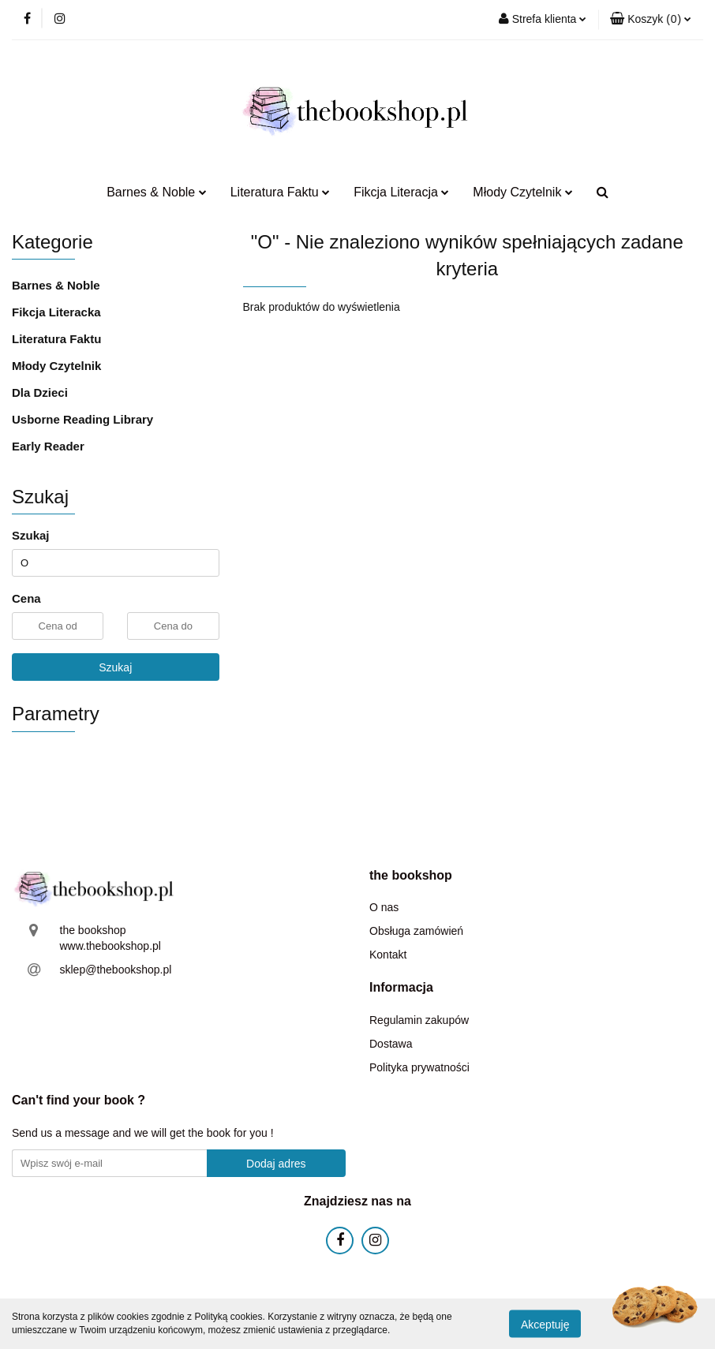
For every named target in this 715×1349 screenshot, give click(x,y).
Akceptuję (545, 1323)
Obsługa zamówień (416, 931)
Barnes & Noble (157, 192)
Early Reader (48, 446)
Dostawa (390, 1043)
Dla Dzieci (40, 392)
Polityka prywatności (419, 1067)
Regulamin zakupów (419, 1020)
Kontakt (387, 954)
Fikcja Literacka (56, 312)
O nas (384, 907)
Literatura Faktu (280, 192)
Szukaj (115, 667)
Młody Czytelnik (522, 192)
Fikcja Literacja (401, 192)
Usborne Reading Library (82, 419)
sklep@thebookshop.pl (116, 969)
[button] (650, 19)
